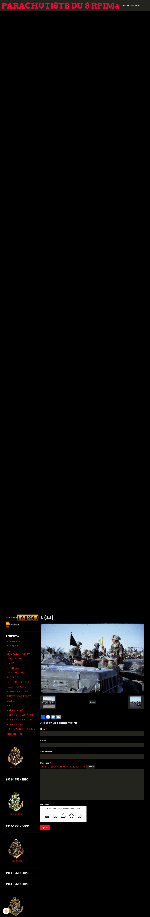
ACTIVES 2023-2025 (16, 724)
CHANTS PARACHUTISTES (19, 696)
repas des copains (15, 734)
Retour (92, 702)
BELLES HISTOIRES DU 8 (18, 682)
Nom (42, 729)
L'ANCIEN (11, 663)
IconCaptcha (62, 821)
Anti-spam (45, 804)
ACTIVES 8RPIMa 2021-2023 (20, 720)
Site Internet (46, 752)
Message (44, 763)
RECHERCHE (12, 646)
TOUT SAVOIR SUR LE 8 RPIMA (21, 729)
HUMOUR (11, 705)
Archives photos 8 (15, 710)
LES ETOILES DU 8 (15, 673)
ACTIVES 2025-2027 (16, 641)
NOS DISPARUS (14, 658)
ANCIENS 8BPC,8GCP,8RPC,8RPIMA (18, 652)
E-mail (43, 740)
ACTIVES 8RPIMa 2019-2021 (20, 715)
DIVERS (10, 701)
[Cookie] (6, 911)
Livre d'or (135, 6)
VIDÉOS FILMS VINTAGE (17, 691)
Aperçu (90, 767)
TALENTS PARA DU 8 (16, 687)
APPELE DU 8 (13, 668)
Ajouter (45, 827)
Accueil (126, 6)
